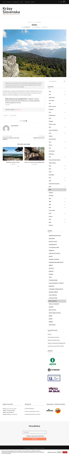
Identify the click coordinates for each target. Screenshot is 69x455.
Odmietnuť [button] (59, 452)
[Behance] (61, 3)
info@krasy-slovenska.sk (11, 414)
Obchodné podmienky (29, 408)
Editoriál (49, 334)
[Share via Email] (26, 121)
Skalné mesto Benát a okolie (12, 162)
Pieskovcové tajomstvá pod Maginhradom (34, 162)
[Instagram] (60, 3)
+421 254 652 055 (11, 410)
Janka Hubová (27, 27)
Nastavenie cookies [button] (52, 452)
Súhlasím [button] (64, 452)
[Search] (65, 2)
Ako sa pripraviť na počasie (53, 337)
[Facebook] (27, 448)
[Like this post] (20, 121)
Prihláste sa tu (18, 109)
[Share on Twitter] (23, 121)
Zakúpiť (7, 104)
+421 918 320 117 (10, 412)
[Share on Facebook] (22, 121)
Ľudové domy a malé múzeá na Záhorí (56, 346)
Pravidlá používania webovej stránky (32, 414)
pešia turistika (13, 115)
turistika (6, 115)
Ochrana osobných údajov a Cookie (32, 411)
